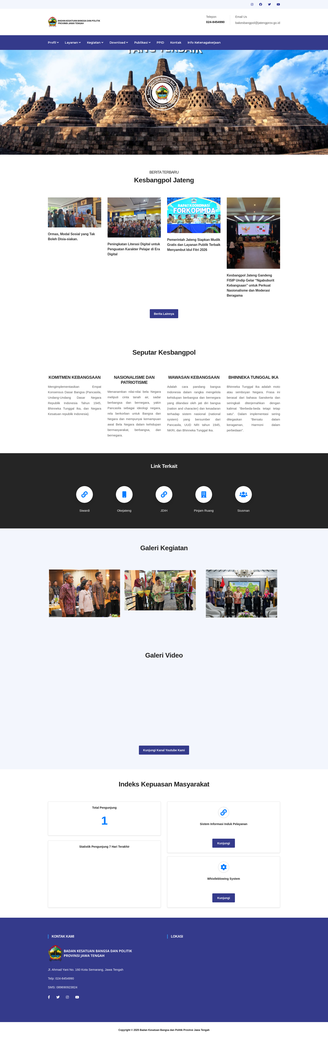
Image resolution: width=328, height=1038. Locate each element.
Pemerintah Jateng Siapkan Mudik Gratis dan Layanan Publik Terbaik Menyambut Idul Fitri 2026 (193, 245)
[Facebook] (49, 997)
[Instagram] (67, 997)
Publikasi (142, 42)
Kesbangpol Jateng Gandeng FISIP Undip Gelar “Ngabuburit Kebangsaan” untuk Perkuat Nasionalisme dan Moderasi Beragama (250, 285)
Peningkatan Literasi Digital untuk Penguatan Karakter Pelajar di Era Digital (134, 249)
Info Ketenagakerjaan (204, 42)
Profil (53, 42)
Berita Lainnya (164, 313)
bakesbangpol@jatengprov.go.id (257, 23)
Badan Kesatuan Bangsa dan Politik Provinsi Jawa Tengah (175, 1030)
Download (119, 42)
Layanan (73, 42)
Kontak (175, 42)
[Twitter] (58, 997)
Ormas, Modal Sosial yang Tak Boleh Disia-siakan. (71, 236)
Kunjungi (223, 843)
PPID (160, 42)
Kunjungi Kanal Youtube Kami (164, 750)
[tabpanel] (164, 102)
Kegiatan (95, 42)
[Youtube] (77, 997)
